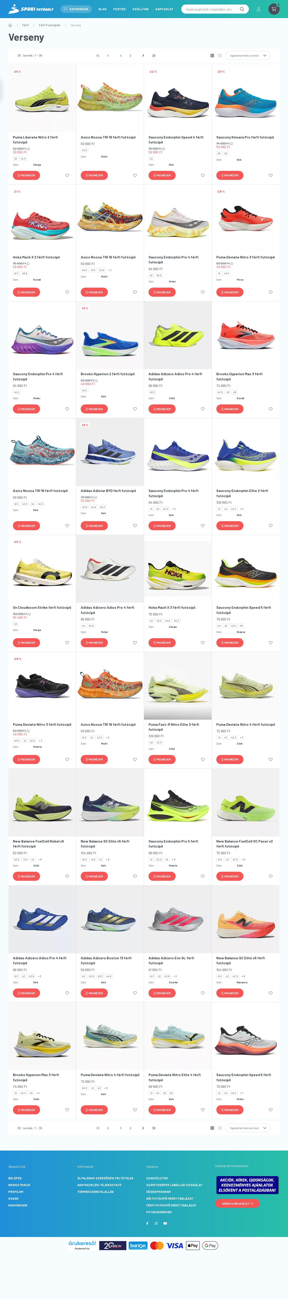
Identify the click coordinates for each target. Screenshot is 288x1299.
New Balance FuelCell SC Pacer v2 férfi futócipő (244, 843)
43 (15, 158)
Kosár (13, 1198)
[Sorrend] (248, 55)
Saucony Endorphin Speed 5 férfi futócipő (243, 609)
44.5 (23, 158)
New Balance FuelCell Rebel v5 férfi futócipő (38, 843)
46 (234, 392)
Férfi (25, 25)
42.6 (84, 507)
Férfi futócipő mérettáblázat (171, 1205)
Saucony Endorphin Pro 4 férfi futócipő (173, 259)
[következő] (144, 55)
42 (151, 158)
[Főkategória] (10, 25)
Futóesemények (159, 1212)
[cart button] (274, 9)
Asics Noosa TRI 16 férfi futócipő (108, 137)
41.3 (16, 273)
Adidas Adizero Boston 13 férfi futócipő (106, 960)
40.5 (84, 270)
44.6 (93, 507)
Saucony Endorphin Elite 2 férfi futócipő (242, 493)
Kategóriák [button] (76, 9)
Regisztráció (19, 1185)
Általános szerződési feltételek (105, 1178)
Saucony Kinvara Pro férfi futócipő (245, 137)
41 (219, 273)
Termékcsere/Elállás (95, 1192)
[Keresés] (242, 9)
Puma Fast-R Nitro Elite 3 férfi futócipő (174, 726)
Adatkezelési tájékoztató (99, 1185)
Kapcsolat (164, 9)
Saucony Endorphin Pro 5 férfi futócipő (173, 843)
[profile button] (258, 9)
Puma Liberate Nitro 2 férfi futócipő (35, 139)
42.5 (84, 150)
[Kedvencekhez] (67, 175)
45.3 (102, 507)
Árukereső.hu (82, 1248)
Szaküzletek (157, 1178)
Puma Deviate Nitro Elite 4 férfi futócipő (175, 1077)
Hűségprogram (158, 1192)
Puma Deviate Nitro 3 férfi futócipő (245, 257)
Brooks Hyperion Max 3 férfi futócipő (239, 376)
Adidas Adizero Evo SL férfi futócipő (171, 960)
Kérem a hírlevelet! (237, 1203)
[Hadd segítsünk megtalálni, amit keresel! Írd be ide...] (215, 9)
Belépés (15, 1178)
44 (32, 503)
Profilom (15, 1192)
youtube (165, 1223)
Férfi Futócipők (49, 25)
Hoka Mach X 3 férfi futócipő (172, 607)
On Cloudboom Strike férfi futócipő (42, 607)
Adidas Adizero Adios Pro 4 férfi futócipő (175, 376)
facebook (147, 1223)
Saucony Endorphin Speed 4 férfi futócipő (176, 139)
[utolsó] (153, 55)
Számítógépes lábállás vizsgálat (174, 1185)
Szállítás (140, 9)
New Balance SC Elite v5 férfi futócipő (105, 843)
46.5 (159, 275)
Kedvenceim (17, 1205)
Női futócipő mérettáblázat (169, 1198)
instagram (156, 1223)
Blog (102, 9)
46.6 (24, 273)
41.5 (93, 270)
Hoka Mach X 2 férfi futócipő (36, 257)
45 (225, 153)
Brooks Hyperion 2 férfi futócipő (108, 374)
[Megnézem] (26, 175)
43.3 (152, 392)
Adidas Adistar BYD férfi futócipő (108, 490)
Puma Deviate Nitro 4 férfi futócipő (245, 724)
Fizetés (119, 9)
